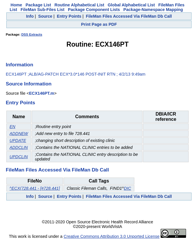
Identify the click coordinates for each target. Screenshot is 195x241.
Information (19, 64)
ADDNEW (19, 133)
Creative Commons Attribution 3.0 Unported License (111, 236)
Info (30, 16)
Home (16, 5)
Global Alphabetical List (131, 5)
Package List (38, 5)
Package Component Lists (94, 9)
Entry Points (69, 16)
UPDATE (18, 140)
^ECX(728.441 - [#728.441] (35, 188)
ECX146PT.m (41, 93)
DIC (127, 188)
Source (45, 16)
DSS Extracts (31, 34)
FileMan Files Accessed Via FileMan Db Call (129, 16)
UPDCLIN (19, 156)
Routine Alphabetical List (79, 5)
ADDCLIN (19, 147)
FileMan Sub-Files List (42, 9)
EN (12, 126)
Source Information (28, 84)
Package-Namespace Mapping (153, 9)
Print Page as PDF (99, 24)
